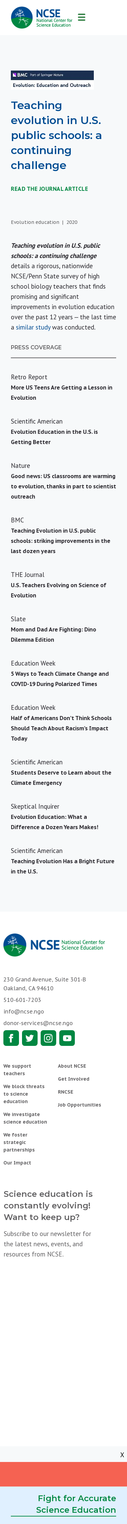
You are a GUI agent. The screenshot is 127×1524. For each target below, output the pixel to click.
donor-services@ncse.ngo (38, 1023)
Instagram (48, 1038)
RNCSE (65, 1092)
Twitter (30, 1038)
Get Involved (73, 1079)
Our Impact (17, 1163)
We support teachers (17, 1070)
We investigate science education (25, 1118)
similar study (33, 327)
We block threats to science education (24, 1093)
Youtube (67, 1038)
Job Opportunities (79, 1105)
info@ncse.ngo (23, 1011)
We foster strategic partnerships (19, 1142)
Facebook (11, 1038)
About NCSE (72, 1066)
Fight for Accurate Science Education (76, 1504)
